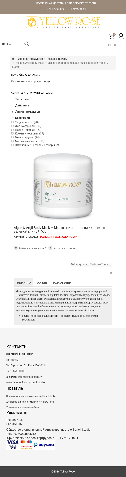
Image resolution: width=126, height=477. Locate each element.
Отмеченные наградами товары (35, 145)
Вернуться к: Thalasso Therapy (91, 264)
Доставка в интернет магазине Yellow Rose (30, 401)
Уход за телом (24, 122)
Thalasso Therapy (56, 58)
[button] (121, 36)
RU (114, 45)
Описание (23, 283)
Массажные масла (27, 141)
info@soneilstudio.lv (30, 376)
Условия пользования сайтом (22, 407)
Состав (41, 283)
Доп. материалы (25, 126)
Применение (61, 283)
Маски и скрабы (25, 129)
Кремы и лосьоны (26, 133)
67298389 (19, 371)
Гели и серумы (24, 137)
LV (109, 45)
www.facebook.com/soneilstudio (25, 382)
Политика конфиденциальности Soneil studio (31, 396)
